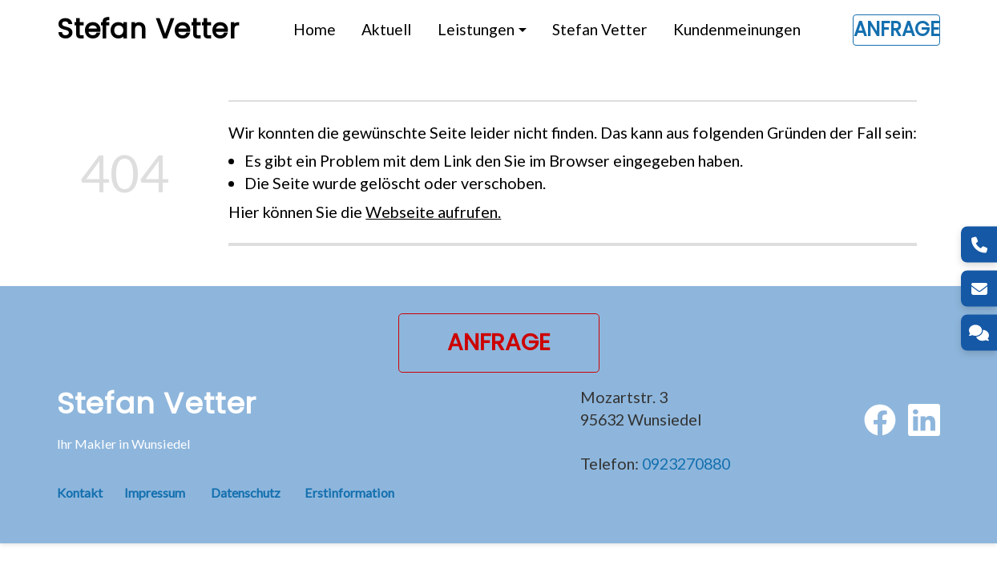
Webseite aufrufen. (433, 211)
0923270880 (686, 463)
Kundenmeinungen (737, 29)
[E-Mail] (979, 289)
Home (314, 29)
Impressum (154, 492)
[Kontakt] (979, 333)
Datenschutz (246, 492)
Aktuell (386, 29)
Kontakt (90, 492)
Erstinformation (349, 492)
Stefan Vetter (599, 29)
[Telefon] (979, 245)
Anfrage (896, 29)
